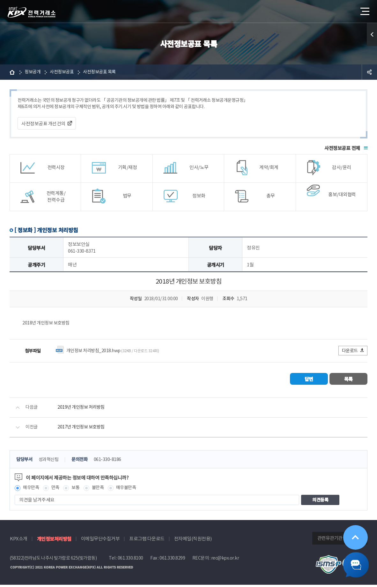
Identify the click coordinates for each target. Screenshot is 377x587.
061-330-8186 (111, 461)
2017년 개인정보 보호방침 (82, 429)
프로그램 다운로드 (147, 541)
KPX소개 (18, 541)
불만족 (100, 490)
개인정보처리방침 (54, 541)
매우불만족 (130, 490)
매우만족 (31, 490)
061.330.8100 (130, 560)
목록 (348, 380)
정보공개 (33, 72)
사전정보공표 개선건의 (43, 124)
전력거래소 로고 (31, 12)
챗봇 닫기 (354, 564)
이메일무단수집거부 (100, 541)
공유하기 (369, 72)
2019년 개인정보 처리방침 (82, 409)
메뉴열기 (364, 9)
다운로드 (353, 352)
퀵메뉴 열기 (372, 34)
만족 (57, 490)
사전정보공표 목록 (104, 72)
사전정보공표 (64, 72)
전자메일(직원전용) (193, 541)
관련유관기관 (329, 540)
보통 (77, 490)
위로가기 (354, 537)
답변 (308, 380)
